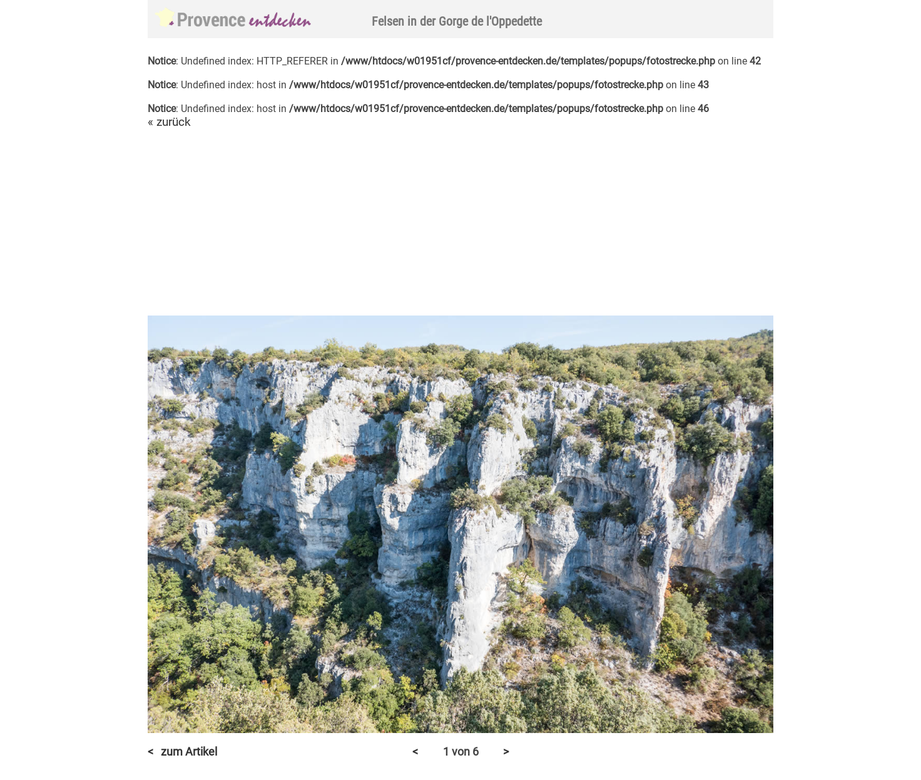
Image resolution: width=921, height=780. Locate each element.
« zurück (169, 122)
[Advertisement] (460, 222)
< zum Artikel (182, 751)
